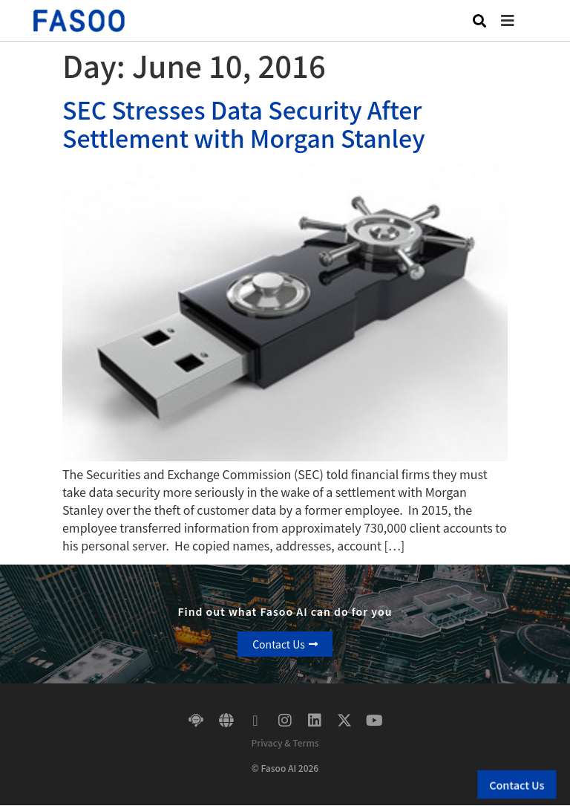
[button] (519, 20)
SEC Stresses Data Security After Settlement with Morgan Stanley (243, 123)
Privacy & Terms (284, 742)
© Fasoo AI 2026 (285, 767)
